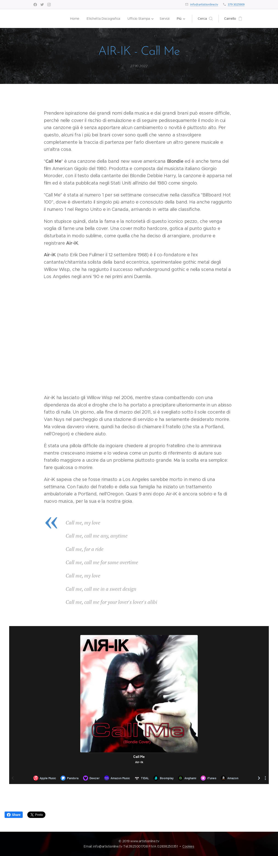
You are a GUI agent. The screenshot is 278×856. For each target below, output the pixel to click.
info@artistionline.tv (204, 4)
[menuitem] (74, 18)
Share (13, 815)
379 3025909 (236, 4)
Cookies (188, 846)
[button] (205, 18)
